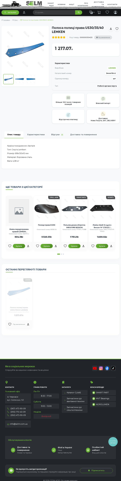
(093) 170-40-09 (16, 412)
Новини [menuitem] (61, 4)
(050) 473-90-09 (16, 415)
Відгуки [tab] (57, 134)
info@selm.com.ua (17, 424)
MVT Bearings (100, 398)
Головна (6, 20)
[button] (58, 254)
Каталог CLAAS (72, 392)
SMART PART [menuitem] (51, 4)
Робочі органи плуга (107, 86)
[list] (92, 12)
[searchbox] (54, 12)
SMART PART (100, 392)
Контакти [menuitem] (112, 4)
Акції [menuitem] (71, 4)
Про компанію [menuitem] (83, 4)
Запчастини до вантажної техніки (74, 399)
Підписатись (96, 470)
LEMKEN (112, 68)
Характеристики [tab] (36, 134)
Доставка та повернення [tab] (83, 134)
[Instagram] (101, 368)
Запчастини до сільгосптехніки (73, 408)
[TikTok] (113, 368)
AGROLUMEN (100, 404)
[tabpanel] (60, 153)
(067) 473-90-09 (16, 408)
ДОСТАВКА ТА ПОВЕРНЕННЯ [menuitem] (98, 4)
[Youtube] (94, 368)
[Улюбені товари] (10, 246)
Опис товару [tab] (14, 134)
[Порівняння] (24, 12)
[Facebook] (107, 368)
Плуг (16, 20)
